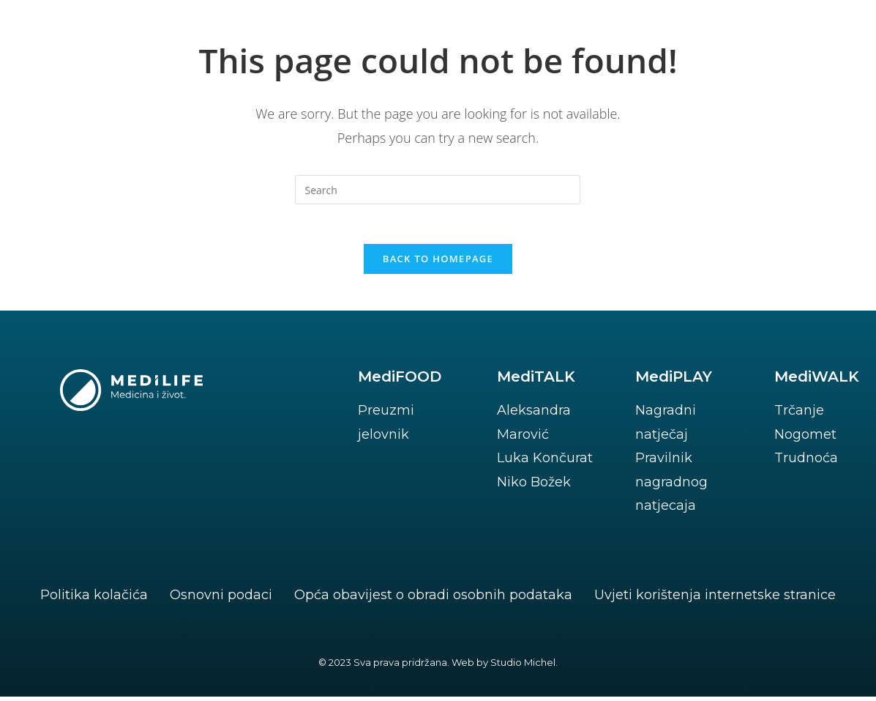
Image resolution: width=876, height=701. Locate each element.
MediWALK (816, 381)
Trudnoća (806, 462)
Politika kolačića (94, 599)
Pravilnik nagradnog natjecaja (671, 486)
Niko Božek (534, 486)
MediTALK (536, 381)
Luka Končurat (545, 462)
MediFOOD (399, 381)
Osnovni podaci (221, 599)
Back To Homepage (438, 263)
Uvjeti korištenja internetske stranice (715, 599)
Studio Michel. (524, 666)
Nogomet (805, 439)
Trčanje (799, 415)
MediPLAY (673, 381)
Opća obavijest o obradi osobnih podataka (433, 599)
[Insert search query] (437, 189)
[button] (773, 42)
